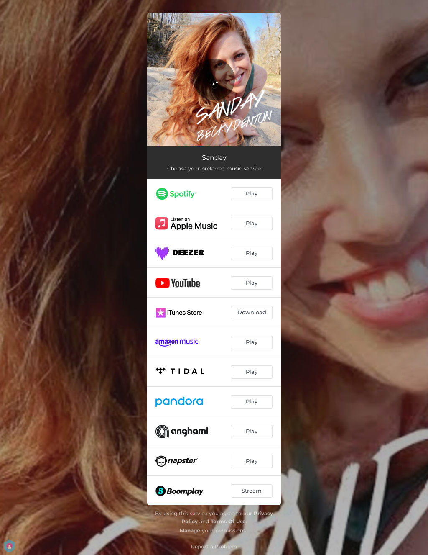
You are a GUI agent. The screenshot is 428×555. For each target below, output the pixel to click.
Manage (190, 530)
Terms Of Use (228, 521)
